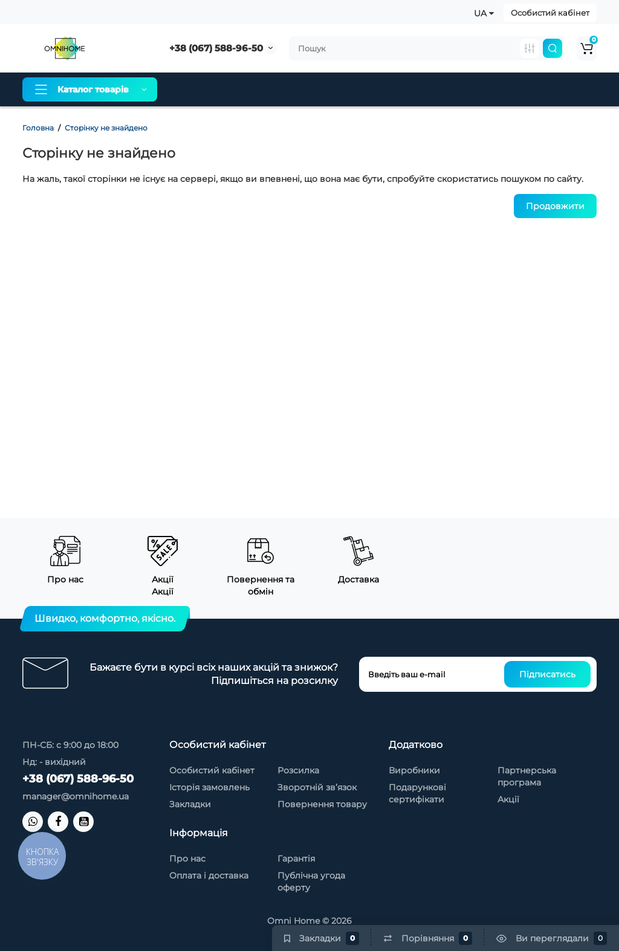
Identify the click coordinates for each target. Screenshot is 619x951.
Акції (508, 799)
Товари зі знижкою (428, 89)
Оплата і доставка (272, 89)
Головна (38, 127)
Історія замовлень (209, 787)
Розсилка (298, 770)
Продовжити (555, 206)
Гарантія (349, 89)
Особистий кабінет (550, 13)
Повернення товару (322, 804)
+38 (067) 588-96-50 (216, 48)
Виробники (414, 770)
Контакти (508, 89)
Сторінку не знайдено (106, 127)
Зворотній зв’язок (317, 787)
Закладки (190, 804)
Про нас (196, 89)
